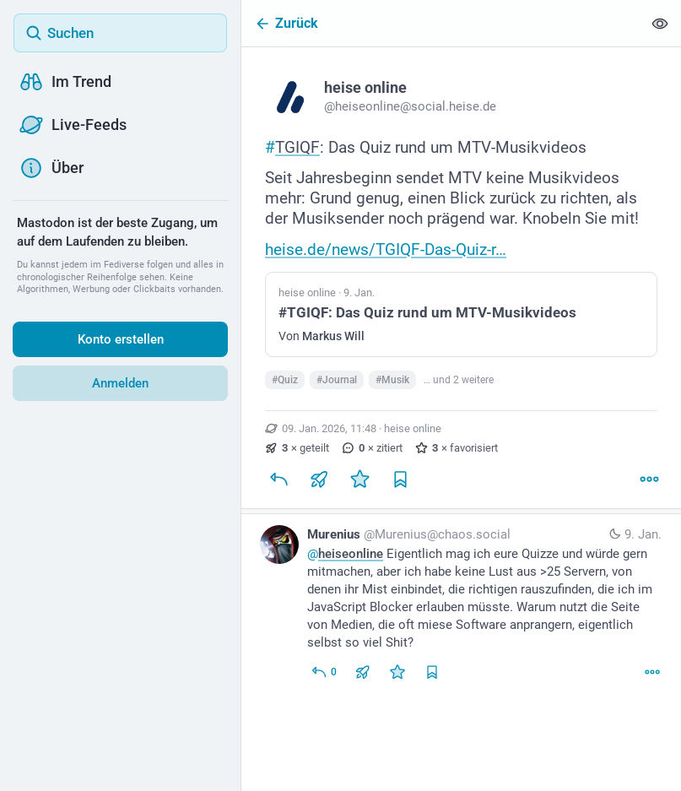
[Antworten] (278, 484)
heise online (412, 433)
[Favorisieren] (359, 484)
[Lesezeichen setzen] (400, 484)
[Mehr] (649, 484)
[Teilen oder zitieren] (319, 484)
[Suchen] (120, 33)
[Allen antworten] (323, 677)
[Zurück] (441, 23)
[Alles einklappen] (660, 23)
